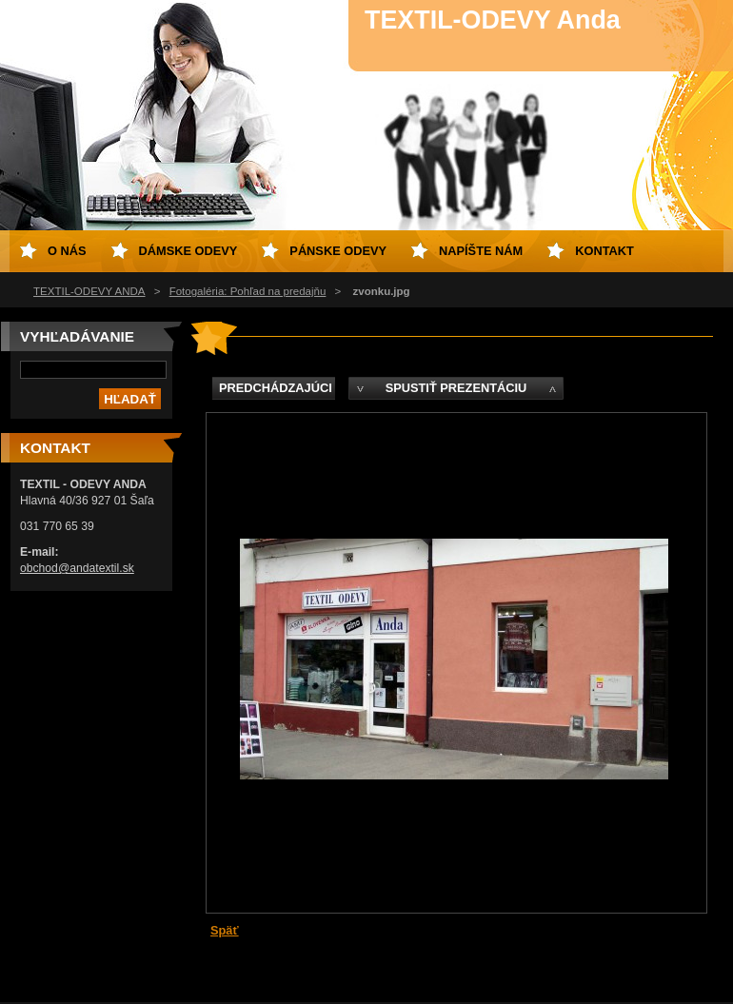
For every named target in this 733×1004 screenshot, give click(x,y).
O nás (67, 251)
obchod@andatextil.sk (77, 568)
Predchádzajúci (275, 388)
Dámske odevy (188, 251)
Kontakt (604, 251)
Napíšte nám (481, 251)
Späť (224, 930)
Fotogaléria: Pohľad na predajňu (248, 291)
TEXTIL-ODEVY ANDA (89, 291)
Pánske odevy (337, 251)
